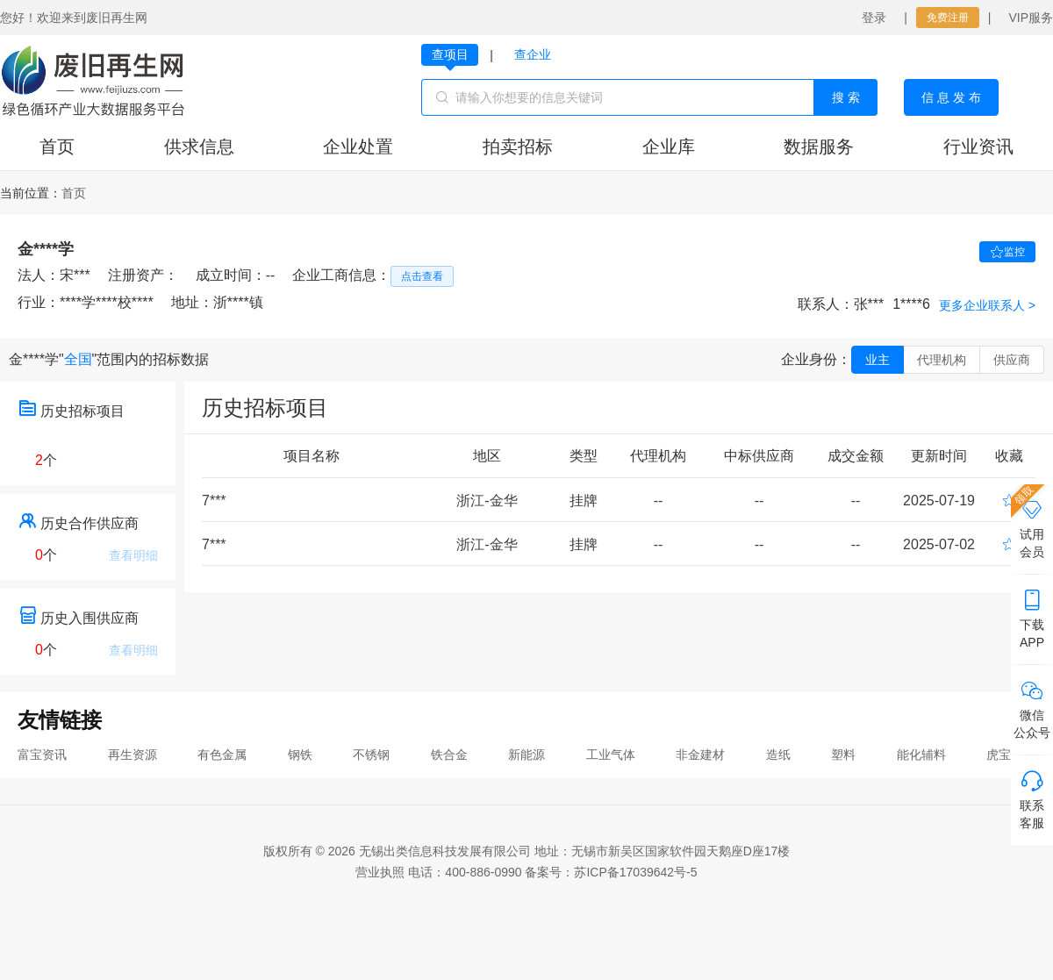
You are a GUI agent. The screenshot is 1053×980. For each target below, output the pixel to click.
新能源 (526, 755)
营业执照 (380, 872)
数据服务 (819, 146)
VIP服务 (1030, 18)
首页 (57, 146)
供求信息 (199, 146)
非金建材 (700, 755)
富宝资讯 (42, 755)
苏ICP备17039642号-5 (635, 872)
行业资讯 (978, 146)
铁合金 (449, 755)
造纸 (778, 755)
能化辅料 (921, 755)
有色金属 (222, 755)
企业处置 (358, 146)
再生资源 (132, 755)
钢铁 (300, 755)
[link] (73, 193)
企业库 (668, 146)
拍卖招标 (518, 146)
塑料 (843, 755)
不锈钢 (371, 755)
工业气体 (610, 755)
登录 (874, 18)
